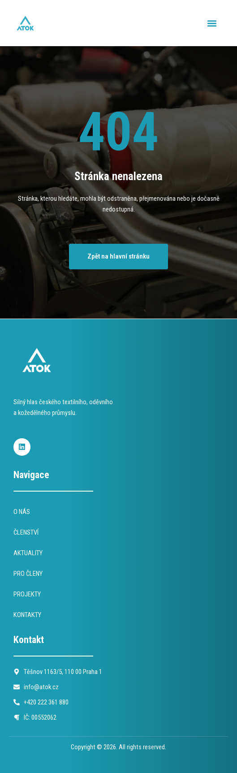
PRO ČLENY (28, 574)
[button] (211, 23)
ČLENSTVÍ (26, 532)
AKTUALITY (28, 553)
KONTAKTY (27, 615)
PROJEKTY (27, 594)
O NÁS (21, 512)
